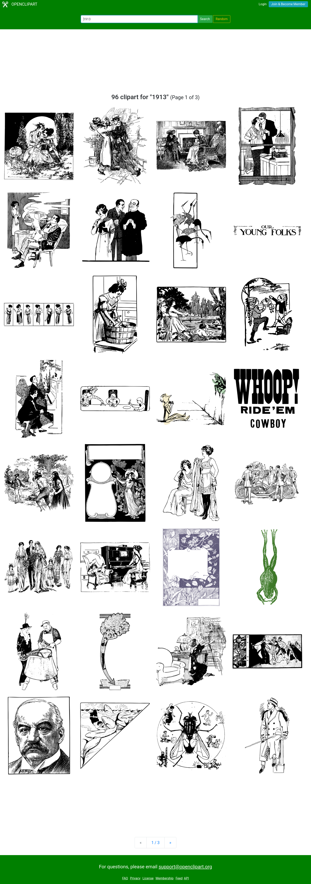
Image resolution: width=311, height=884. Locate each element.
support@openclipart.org (185, 867)
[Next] (170, 842)
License (147, 878)
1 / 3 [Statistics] (155, 842)
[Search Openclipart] (139, 19)
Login (262, 4)
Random (222, 19)
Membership (164, 878)
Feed (179, 878)
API (186, 878)
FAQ (125, 878)
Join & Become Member (288, 4)
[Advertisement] (155, 63)
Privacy (135, 878)
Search (205, 19)
